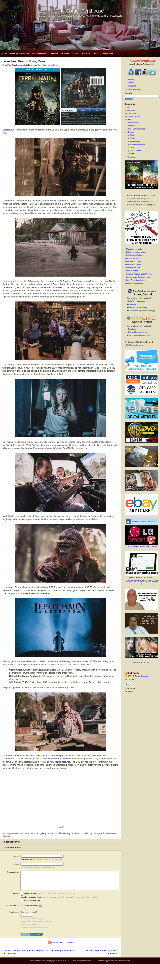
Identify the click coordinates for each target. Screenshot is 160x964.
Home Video (135, 141)
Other (132, 148)
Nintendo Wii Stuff (133, 268)
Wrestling (65, 53)
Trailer (60, 827)
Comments (144, 676)
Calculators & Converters (136, 252)
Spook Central (107, 53)
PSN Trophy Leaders (136, 301)
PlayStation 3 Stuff (133, 265)
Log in (128, 684)
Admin (130, 691)
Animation (86, 53)
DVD (52, 755)
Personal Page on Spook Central (139, 274)
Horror (75, 53)
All (129, 107)
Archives (131, 83)
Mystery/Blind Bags (137, 144)
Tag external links (31, 905)
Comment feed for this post (60, 942)
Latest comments (134, 89)
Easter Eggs (132, 113)
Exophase (132, 304)
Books (132, 138)
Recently (131, 80)
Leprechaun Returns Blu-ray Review (24, 61)
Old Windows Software (135, 255)
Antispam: (14, 912)
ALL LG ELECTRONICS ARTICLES (142, 546)
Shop (96, 53)
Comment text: (13, 872)
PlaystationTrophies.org (137, 307)
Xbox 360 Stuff (132, 271)
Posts (137, 676)
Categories (132, 86)
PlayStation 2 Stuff (133, 261)
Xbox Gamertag (134, 335)
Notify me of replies (30, 900)
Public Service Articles (19, 53)
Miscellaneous (133, 123)
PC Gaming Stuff (133, 258)
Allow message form (31, 897)
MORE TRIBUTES (141, 662)
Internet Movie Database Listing (138, 277)
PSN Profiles (133, 311)
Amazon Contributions (135, 283)
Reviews (54, 53)
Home (4, 53)
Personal (131, 126)
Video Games (135, 151)
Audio (132, 135)
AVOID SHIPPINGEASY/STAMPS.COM (142, 581)
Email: (16, 864)
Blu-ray (41, 755)
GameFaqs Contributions (136, 280)
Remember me (28, 893)
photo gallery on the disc (46, 833)
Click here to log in (27, 859)
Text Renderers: (12, 905)
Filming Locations (40, 53)
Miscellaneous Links (134, 249)
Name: (16, 856)
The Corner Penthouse (80, 11)
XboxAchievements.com (137, 332)
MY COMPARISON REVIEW (141, 578)
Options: (15, 893)
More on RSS (129, 679)
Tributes (131, 154)
